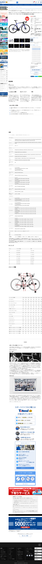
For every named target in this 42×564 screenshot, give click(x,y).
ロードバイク (2, 549)
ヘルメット (10, 555)
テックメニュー (20, 557)
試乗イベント (19, 555)
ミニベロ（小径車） (3, 559)
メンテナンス (21, 4)
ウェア (9, 4)
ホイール (10, 549)
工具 (18, 549)
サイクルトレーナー (27, 4)
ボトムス (10, 557)
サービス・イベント (39, 4)
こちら (34, 67)
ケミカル (19, 550)
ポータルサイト (28, 552)
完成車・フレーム (2, 70)
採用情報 (28, 551)
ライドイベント (20, 556)
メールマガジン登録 (29, 553)
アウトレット (33, 4)
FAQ (2, 90)
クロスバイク (2, 550)
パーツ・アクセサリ (15, 4)
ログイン (16, 531)
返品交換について (4, 88)
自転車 (3, 4)
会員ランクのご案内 (29, 548)
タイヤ (10, 550)
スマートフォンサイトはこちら (21, 561)
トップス (10, 556)
